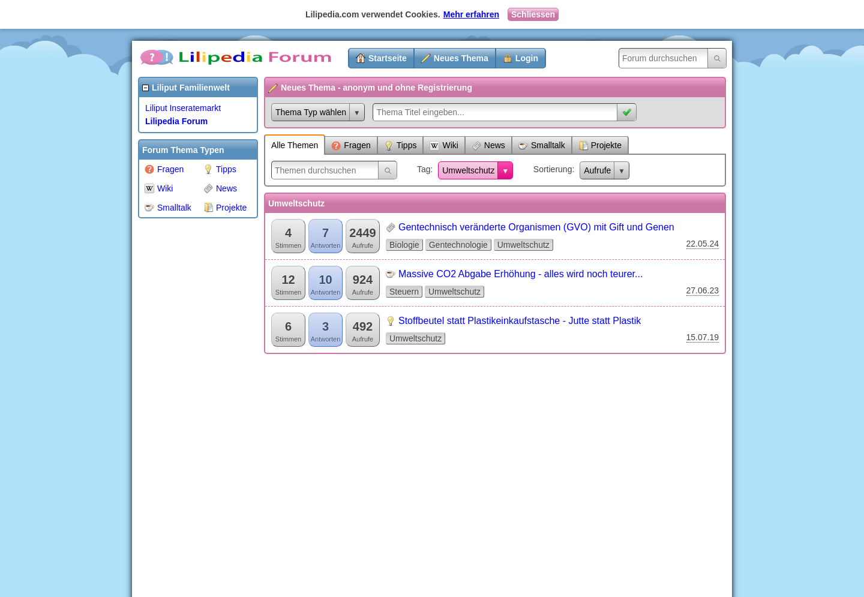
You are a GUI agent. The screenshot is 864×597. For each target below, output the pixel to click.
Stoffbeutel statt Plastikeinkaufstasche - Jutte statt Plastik (519, 321)
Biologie (404, 245)
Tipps (219, 169)
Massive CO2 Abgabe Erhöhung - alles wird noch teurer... (520, 274)
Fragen (164, 169)
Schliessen (533, 14)
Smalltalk (168, 207)
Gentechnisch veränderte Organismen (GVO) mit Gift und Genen (536, 227)
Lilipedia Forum (176, 121)
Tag (424, 169)
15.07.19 (702, 337)
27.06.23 (702, 290)
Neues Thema (461, 58)
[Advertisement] (186, 404)
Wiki (159, 188)
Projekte (225, 207)
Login (526, 58)
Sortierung (552, 169)
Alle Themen (294, 145)
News (220, 188)
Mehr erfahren (471, 14)
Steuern (404, 291)
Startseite (387, 58)
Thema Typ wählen (310, 112)
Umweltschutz (468, 170)
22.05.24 (702, 243)
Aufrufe (597, 170)
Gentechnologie (458, 245)
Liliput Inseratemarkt (183, 108)
